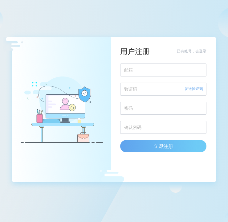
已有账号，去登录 (191, 51)
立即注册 (163, 146)
